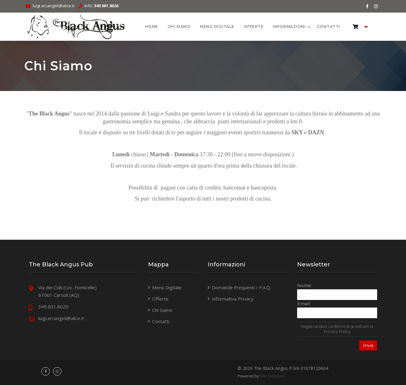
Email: (304, 304)
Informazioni (290, 26)
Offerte (254, 26)
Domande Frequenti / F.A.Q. (241, 287)
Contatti (328, 26)
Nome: (304, 285)
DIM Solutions (272, 375)
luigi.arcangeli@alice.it (53, 5)
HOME (151, 26)
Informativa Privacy (233, 299)
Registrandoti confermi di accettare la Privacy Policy (337, 329)
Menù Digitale (217, 26)
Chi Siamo (179, 26)
